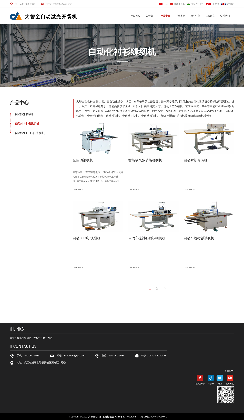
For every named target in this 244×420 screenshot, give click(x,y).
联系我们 (225, 15)
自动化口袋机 (24, 114)
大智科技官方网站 (42, 337)
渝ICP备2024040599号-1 (153, 416)
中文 (163, 3)
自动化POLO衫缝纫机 (30, 133)
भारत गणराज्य (195, 3)
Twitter (219, 383)
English (227, 3)
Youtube (230, 383)
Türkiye (212, 3)
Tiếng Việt (177, 3)
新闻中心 (195, 15)
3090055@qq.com (74, 355)
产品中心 (165, 15)
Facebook (200, 383)
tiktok (211, 383)
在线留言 (210, 15)
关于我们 (150, 15)
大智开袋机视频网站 (20, 337)
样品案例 (180, 15)
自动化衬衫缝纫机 (27, 123)
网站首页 (135, 15)
